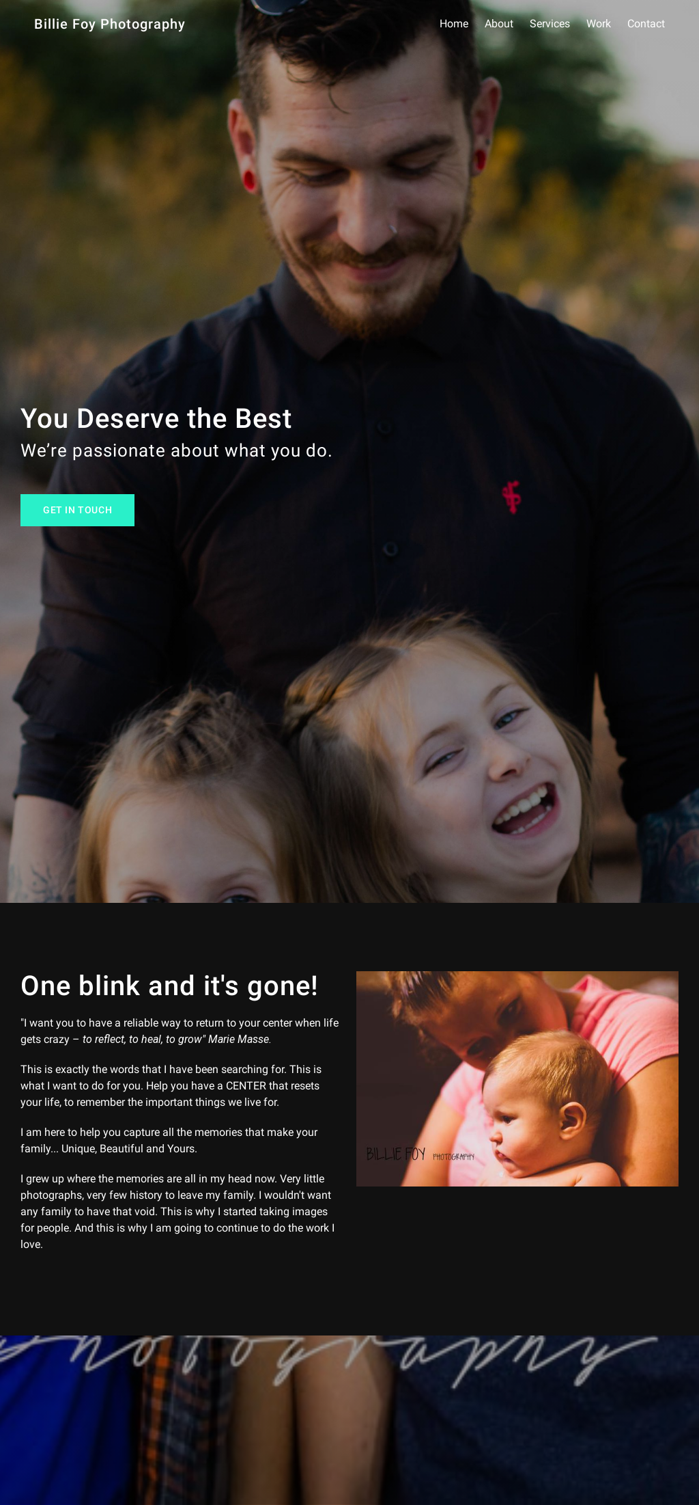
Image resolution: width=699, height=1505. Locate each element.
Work (598, 23)
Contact (646, 23)
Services (550, 23)
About (499, 23)
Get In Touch (77, 510)
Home (454, 23)
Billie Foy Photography (110, 24)
